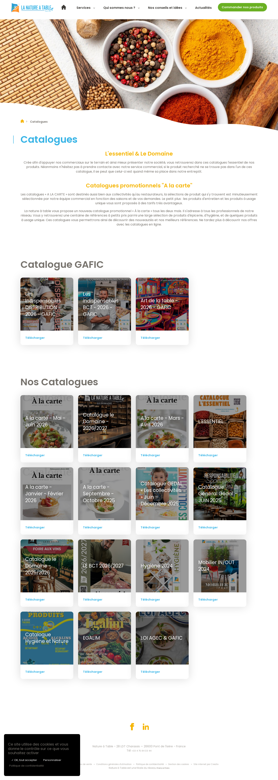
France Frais (163, 768)
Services (98, 9)
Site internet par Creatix (216, 764)
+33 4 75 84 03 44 (141, 751)
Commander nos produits (245, 9)
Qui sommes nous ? (133, 9)
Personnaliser (52, 760)
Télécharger (35, 337)
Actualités (217, 9)
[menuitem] (78, 9)
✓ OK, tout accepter (24, 760)
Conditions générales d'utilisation (111, 764)
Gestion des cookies (185, 764)
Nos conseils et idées (179, 9)
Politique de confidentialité (152, 764)
